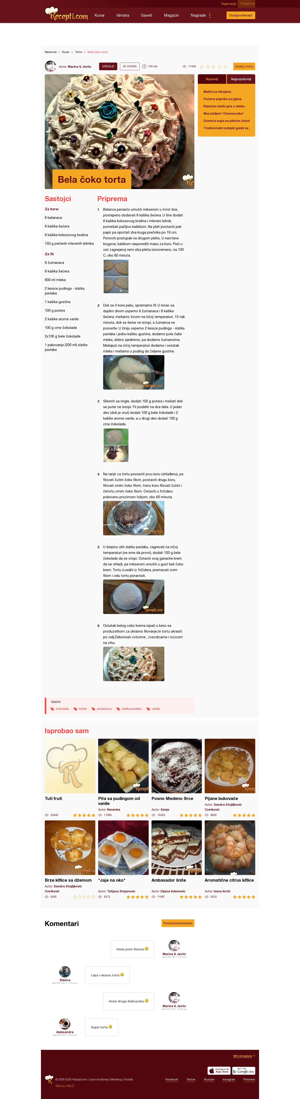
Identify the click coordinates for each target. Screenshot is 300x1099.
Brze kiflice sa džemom (70, 859)
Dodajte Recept (240, 15)
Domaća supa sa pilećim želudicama (226, 120)
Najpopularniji (241, 79)
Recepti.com (67, 13)
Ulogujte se (248, 3)
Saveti (146, 15)
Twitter (190, 1079)
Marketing (116, 1079)
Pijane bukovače (230, 778)
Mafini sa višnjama (217, 91)
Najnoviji (212, 79)
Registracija (229, 3)
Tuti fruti (70, 778)
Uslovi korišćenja (98, 1079)
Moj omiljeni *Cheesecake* (224, 113)
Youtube (209, 1079)
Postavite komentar (177, 923)
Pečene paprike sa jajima (222, 99)
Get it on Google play (243, 1071)
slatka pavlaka (132, 708)
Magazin (171, 15)
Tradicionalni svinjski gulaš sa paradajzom (226, 128)
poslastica (104, 708)
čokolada (62, 708)
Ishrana (123, 15)
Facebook (171, 1079)
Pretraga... (217, 15)
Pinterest (249, 1079)
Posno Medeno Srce (177, 778)
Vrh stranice (242, 1056)
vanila (156, 708)
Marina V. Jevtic (79, 66)
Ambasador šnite (177, 859)
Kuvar (100, 15)
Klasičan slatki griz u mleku (224, 106)
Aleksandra (64, 1032)
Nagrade (198, 15)
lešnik (83, 708)
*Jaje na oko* (123, 859)
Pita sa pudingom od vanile (123, 778)
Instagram (229, 1079)
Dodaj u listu (244, 66)
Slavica (65, 980)
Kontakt (128, 1079)
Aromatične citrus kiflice (230, 859)
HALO (70, 1086)
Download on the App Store (219, 1071)
